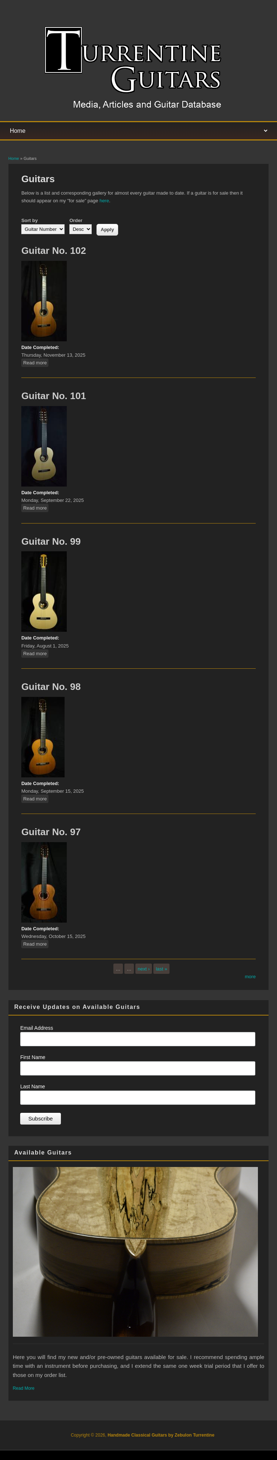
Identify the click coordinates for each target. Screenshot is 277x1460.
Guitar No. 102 (53, 250)
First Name (32, 1057)
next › (144, 968)
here (104, 200)
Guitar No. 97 (51, 831)
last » (161, 968)
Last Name (32, 1086)
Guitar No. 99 (51, 541)
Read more (35, 362)
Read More (23, 1388)
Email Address (36, 1028)
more (250, 976)
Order (75, 220)
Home (13, 158)
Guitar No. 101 (53, 395)
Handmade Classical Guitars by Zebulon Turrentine (160, 1435)
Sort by (29, 220)
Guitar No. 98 (51, 686)
